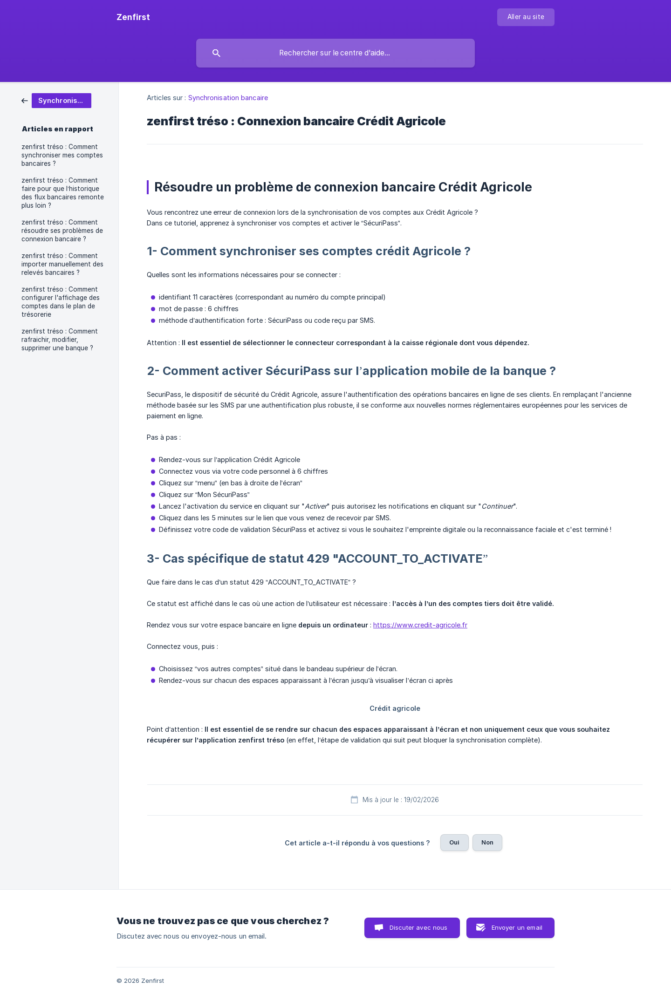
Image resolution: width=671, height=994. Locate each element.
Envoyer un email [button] (517, 927)
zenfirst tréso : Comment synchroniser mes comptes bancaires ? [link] (62, 155)
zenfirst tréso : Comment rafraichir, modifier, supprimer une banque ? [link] (59, 339)
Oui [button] (454, 842)
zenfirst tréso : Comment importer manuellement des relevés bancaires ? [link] (62, 264)
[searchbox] (335, 53)
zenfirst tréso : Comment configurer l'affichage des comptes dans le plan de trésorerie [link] (60, 302)
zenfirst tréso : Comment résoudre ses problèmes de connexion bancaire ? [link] (62, 230)
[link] (56, 99)
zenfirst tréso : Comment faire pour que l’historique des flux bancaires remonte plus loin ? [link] (62, 193)
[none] (133, 17)
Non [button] (487, 842)
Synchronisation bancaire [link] (228, 98)
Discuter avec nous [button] (419, 927)
